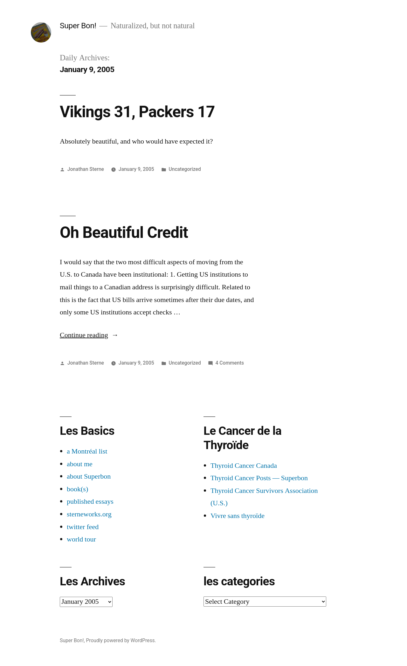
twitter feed (83, 526)
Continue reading (89, 335)
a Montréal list (87, 451)
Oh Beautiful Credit (124, 232)
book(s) (77, 489)
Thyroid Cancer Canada (243, 465)
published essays (90, 501)
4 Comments (230, 363)
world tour (81, 539)
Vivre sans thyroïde (237, 515)
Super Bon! (78, 25)
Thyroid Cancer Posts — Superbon (259, 478)
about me (80, 464)
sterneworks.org (89, 514)
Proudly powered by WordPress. (121, 640)
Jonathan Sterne (85, 169)
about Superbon (89, 476)
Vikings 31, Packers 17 (137, 112)
